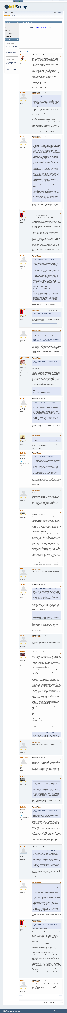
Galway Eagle (10, 63)
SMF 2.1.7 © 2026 (6, 1010)
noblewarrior (9, 70)
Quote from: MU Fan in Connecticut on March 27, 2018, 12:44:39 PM (46, 885)
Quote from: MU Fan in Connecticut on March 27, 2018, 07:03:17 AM (46, 588)
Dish (21, 54)
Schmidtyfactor (24, 757)
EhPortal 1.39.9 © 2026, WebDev (8, 1009)
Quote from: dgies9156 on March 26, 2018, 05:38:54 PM (44, 140)
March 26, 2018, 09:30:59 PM (36, 256)
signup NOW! (48, 27)
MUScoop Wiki (8, 36)
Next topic (60, 997)
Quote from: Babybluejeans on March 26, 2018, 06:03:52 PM (44, 96)
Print (61, 51)
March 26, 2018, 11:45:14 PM (36, 358)
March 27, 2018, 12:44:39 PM (36, 807)
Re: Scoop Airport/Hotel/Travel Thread (39, 54)
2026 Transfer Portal (10, 42)
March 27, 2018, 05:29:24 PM (36, 921)
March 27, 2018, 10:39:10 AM (36, 636)
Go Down (21, 51)
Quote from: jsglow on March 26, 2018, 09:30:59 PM (43, 313)
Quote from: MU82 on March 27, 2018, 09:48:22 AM (43, 612)
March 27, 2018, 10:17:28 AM (36, 569)
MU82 (7, 53)
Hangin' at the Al (8, 24)
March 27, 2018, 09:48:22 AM (36, 512)
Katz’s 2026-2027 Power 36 (11, 52)
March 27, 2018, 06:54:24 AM (36, 435)
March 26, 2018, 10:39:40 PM (36, 330)
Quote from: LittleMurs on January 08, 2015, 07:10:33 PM (44, 732)
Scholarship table (60, 12)
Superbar (7, 27)
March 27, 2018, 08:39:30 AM (36, 490)
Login (31, 27)
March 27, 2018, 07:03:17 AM (36, 453)
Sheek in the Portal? (9, 58)
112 (35, 51)
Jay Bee (16, 42)
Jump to (45, 1002)
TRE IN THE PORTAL (10, 46)
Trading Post (7, 30)
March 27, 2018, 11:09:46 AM (36, 742)
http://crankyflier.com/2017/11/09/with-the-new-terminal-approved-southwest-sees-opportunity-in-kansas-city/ (44, 323)
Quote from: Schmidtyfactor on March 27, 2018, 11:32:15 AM (44, 780)
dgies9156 (22, 211)
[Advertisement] (40, 38)
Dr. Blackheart (23, 776)
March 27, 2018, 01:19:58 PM (36, 848)
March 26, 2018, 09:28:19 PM (36, 213)
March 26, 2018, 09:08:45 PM (36, 93)
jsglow (22, 136)
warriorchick (23, 434)
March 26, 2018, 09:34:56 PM (36, 310)
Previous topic (55, 997)
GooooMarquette (24, 846)
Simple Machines (12, 1010)
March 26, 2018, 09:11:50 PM (36, 137)
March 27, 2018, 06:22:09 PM (36, 981)
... (34, 51)
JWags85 (22, 92)
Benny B (22, 651)
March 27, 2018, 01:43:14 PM (36, 882)
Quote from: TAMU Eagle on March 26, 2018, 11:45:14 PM (44, 402)
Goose (22, 489)
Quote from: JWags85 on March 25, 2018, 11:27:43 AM (43, 456)
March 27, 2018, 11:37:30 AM (36, 778)
